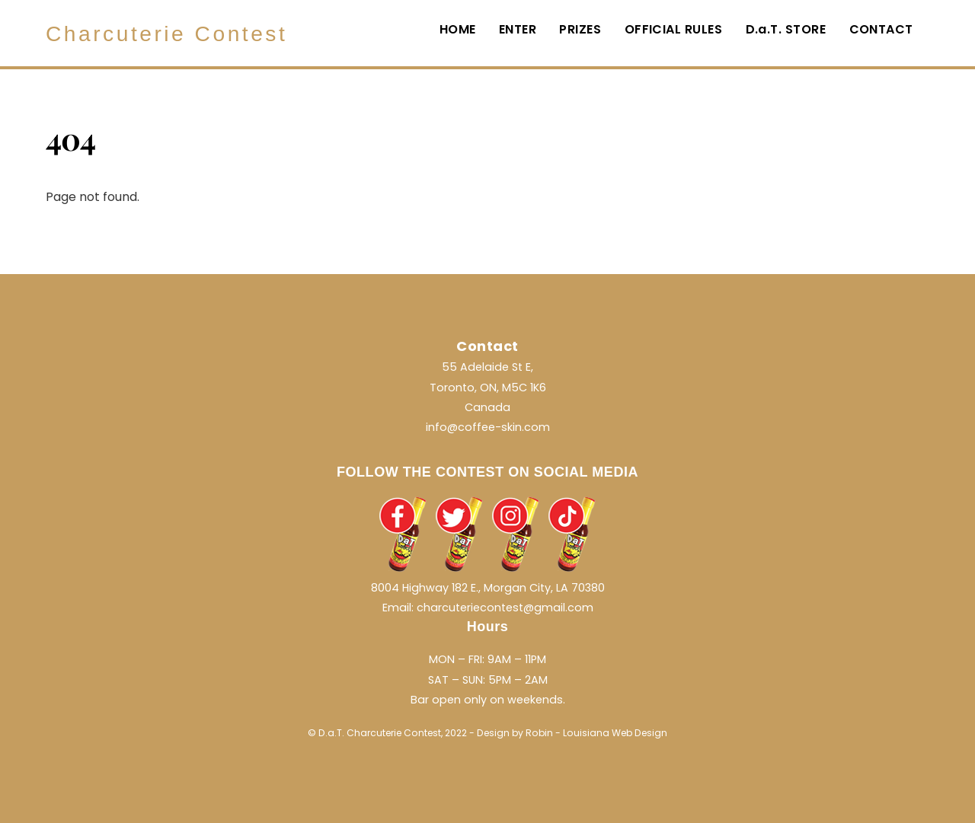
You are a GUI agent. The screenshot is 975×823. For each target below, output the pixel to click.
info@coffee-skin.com (488, 427)
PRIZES (580, 29)
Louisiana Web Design (615, 732)
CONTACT (881, 29)
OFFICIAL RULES (674, 29)
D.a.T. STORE (786, 29)
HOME (458, 29)
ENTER (517, 29)
